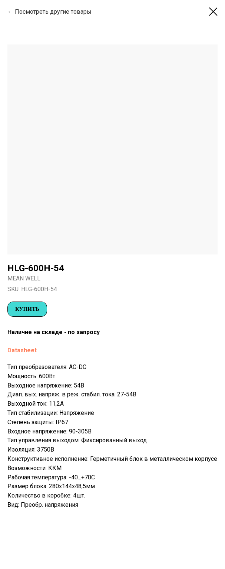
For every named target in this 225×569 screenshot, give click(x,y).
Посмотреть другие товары (53, 11)
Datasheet (22, 350)
